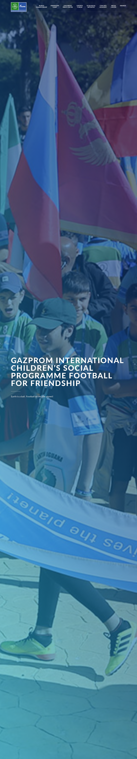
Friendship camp (55, 6)
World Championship (41, 6)
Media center (113, 6)
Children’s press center (68, 6)
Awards (123, 5)
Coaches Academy (103, 6)
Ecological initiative (91, 6)
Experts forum (80, 6)
